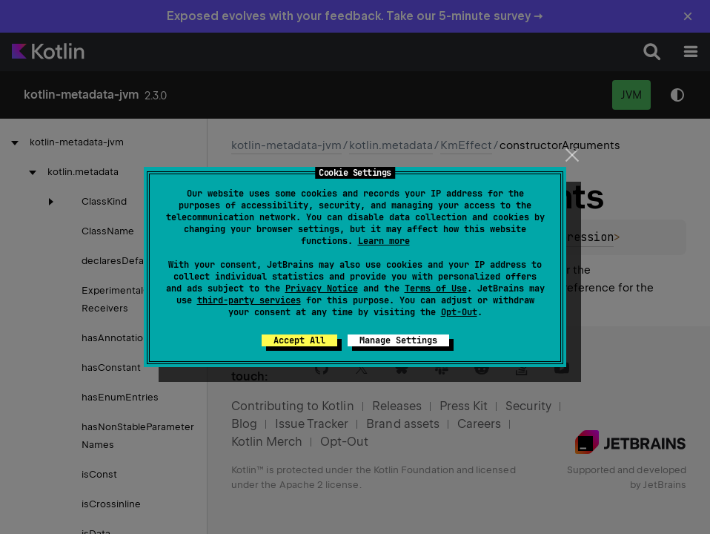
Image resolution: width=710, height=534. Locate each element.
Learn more (384, 241)
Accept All (299, 340)
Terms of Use (436, 288)
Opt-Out (459, 312)
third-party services (249, 300)
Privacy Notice (321, 288)
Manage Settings (398, 340)
